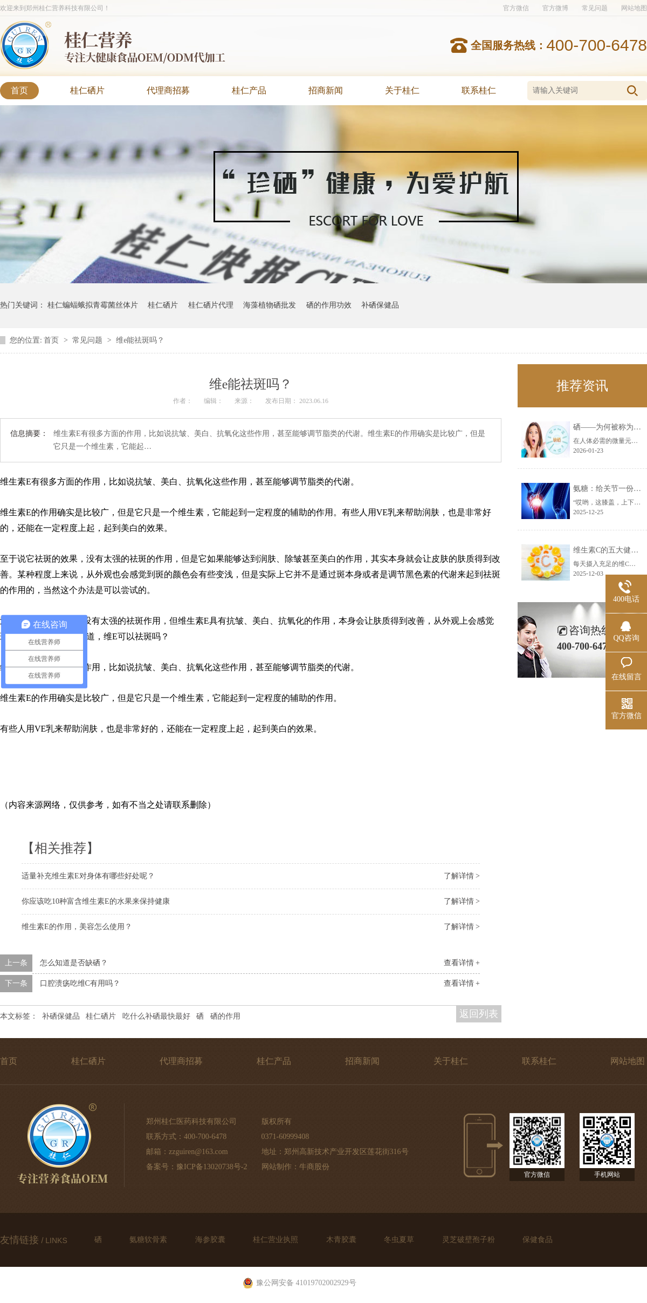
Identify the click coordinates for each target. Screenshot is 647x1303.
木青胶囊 (342, 1240)
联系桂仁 (479, 90)
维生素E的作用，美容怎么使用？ (77, 927)
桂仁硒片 (87, 90)
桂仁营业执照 (276, 1240)
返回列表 (478, 1013)
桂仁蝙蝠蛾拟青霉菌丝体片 (92, 305)
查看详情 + (462, 963)
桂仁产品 (249, 90)
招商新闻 (325, 90)
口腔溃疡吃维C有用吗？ (80, 983)
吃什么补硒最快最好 (156, 1016)
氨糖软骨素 (149, 1240)
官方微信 (516, 8)
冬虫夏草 (400, 1240)
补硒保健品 (380, 305)
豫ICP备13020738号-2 (211, 1167)
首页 (19, 90)
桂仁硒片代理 (210, 305)
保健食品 (537, 1240)
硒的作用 (225, 1016)
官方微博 (555, 8)
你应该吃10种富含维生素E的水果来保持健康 (96, 901)
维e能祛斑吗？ (140, 340)
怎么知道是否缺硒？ (74, 963)
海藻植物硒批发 (269, 305)
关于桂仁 (402, 90)
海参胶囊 (211, 1240)
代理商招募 (168, 90)
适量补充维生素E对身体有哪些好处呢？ (88, 876)
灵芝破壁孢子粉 (469, 1240)
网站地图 (634, 8)
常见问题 (595, 8)
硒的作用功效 (329, 305)
